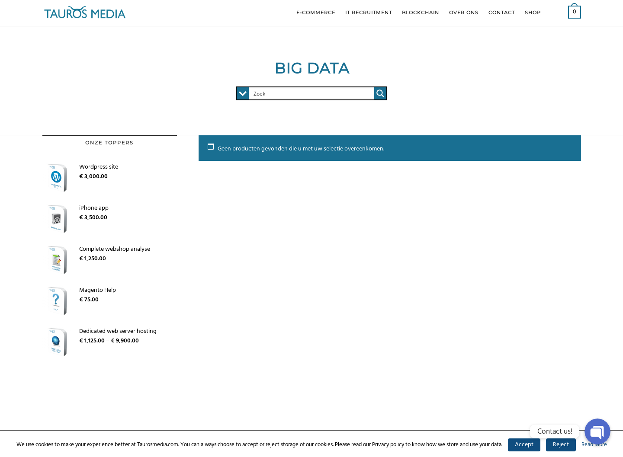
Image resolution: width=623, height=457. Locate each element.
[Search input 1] (312, 93)
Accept (524, 445)
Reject (561, 445)
